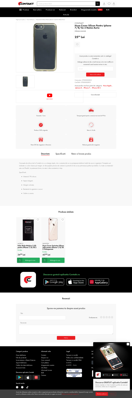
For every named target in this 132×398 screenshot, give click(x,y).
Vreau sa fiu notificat (95, 74)
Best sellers (37, 9)
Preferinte (112, 394)
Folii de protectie (21, 358)
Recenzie (23, 323)
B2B (107, 9)
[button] (104, 4)
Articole (66, 14)
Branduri (73, 9)
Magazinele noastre (91, 9)
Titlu (21, 313)
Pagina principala (20, 19)
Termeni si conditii (72, 355)
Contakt (79, 23)
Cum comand (45, 360)
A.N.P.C (68, 363)
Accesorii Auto (20, 368)
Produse (26, 9)
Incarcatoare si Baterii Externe (25, 360)
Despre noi (44, 358)
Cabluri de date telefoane (24, 365)
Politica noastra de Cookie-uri (70, 394)
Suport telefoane (21, 363)
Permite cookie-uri (102, 394)
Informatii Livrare (46, 370)
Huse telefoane (30, 19)
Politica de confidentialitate (74, 358)
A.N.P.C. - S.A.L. (71, 365)
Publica (66, 338)
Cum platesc (45, 363)
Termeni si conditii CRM (74, 360)
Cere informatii (95, 95)
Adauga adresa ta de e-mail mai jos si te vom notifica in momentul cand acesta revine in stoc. (95, 63)
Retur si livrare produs (81, 153)
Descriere (45, 153)
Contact (43, 355)
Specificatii (61, 153)
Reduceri (62, 9)
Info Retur (44, 368)
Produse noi (50, 9)
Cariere (43, 375)
